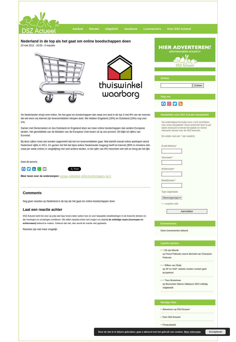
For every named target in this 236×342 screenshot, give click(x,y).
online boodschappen (92, 176)
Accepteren (215, 331)
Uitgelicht (111, 28)
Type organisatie (170, 191)
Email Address (169, 146)
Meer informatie (192, 332)
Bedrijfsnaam (168, 180)
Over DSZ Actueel (179, 28)
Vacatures (130, 28)
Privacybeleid (169, 325)
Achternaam (168, 169)
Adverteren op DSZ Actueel (176, 309)
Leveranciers (152, 28)
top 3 (108, 176)
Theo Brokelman (173, 280)
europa (63, 176)
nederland (74, 176)
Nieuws (94, 28)
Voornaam (167, 157)
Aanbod (78, 28)
